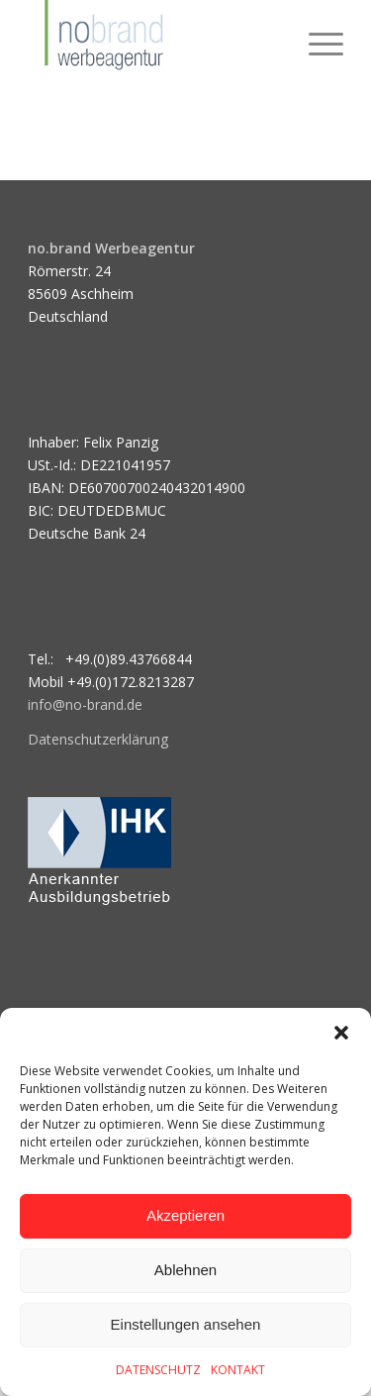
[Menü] (316, 39)
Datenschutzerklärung (98, 739)
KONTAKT (238, 1369)
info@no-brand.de (85, 704)
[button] (341, 1033)
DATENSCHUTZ (158, 1369)
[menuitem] (316, 39)
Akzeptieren (185, 1215)
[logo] (154, 39)
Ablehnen (185, 1269)
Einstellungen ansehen (186, 1324)
